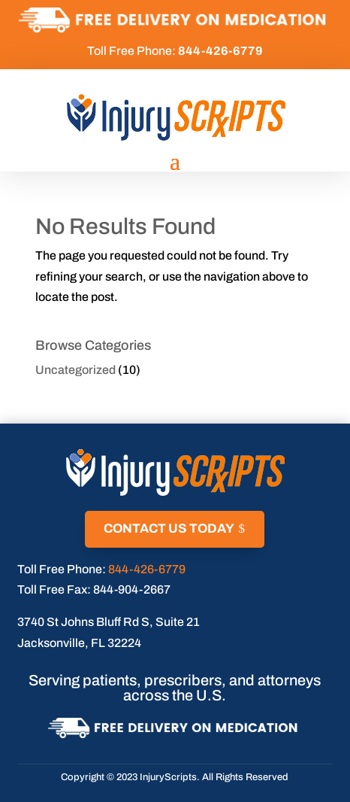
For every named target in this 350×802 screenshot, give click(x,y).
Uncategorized (75, 369)
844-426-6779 (147, 569)
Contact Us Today (169, 528)
